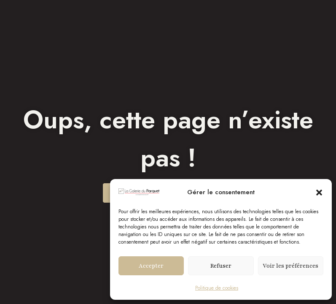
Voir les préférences (290, 266)
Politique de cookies (216, 288)
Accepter (151, 266)
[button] (319, 192)
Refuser (220, 266)
